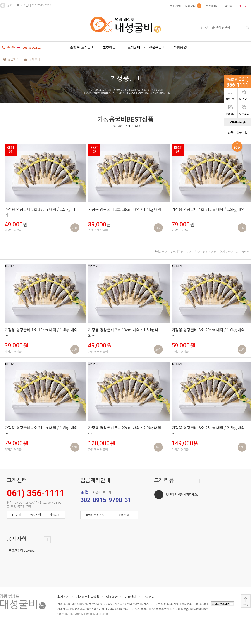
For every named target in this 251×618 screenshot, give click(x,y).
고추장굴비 (111, 47)
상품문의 (55, 514)
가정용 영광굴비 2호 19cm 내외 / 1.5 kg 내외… (40, 212)
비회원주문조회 (94, 515)
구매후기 (32, 59)
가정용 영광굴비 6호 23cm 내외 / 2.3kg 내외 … (208, 430)
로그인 (243, 6)
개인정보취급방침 (87, 596)
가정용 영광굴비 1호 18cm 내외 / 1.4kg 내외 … (124, 212)
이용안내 (130, 596)
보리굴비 (134, 47)
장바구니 (193, 5)
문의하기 (231, 110)
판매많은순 (160, 252)
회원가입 (175, 6)
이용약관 (112, 596)
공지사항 (35, 514)
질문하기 (11, 59)
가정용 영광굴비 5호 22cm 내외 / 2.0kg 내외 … (124, 430)
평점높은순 (210, 252)
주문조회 (244, 110)
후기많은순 (226, 252)
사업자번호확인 (222, 604)
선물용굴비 (157, 47)
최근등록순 (242, 252)
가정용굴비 (181, 47)
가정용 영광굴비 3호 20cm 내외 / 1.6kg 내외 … (208, 332)
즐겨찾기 (244, 95)
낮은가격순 (177, 252)
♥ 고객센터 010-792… (23, 550)
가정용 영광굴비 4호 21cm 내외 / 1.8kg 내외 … (208, 212)
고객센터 (227, 6)
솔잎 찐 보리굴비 (82, 47)
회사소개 (63, 596)
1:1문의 (16, 514)
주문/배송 (212, 6)
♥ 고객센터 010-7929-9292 (33, 5)
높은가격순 (193, 252)
